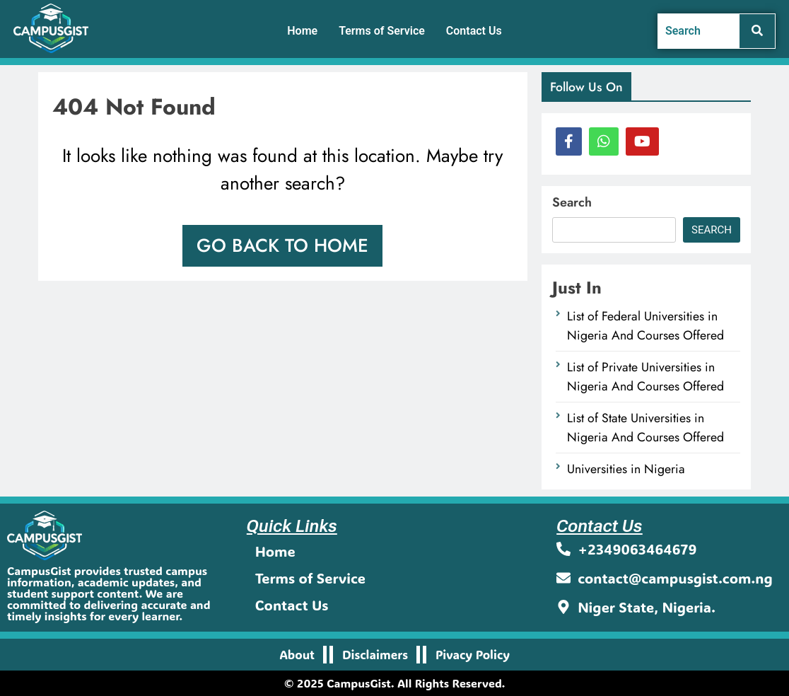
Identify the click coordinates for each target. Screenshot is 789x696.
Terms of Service (382, 30)
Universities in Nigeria (626, 469)
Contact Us (474, 30)
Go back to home (282, 245)
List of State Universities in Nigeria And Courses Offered (645, 427)
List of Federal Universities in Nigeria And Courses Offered (645, 325)
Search (572, 202)
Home (302, 30)
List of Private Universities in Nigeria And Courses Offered (645, 376)
